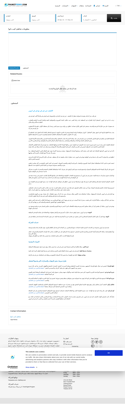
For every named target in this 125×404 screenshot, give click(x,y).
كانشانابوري (11, 348)
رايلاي (55, 343)
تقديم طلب (67, 342)
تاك (38, 341)
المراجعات (17, 371)
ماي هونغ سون (17, 355)
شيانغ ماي (47, 346)
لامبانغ (50, 353)
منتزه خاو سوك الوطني (39, 360)
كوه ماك (10, 353)
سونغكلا (35, 346)
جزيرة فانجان (33, 343)
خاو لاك (46, 343)
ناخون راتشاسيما (51, 360)
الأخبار (55, 369)
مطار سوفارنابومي (13, 360)
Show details (30, 400)
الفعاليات (50, 369)
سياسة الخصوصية (13, 374)
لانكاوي (10, 355)
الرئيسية (57, 6)
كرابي (17, 348)
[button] (112, 6)
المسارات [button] (65, 6)
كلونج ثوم (22, 348)
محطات (81, 6)
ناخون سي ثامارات (13, 362)
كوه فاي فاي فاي (19, 350)
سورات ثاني (29, 346)
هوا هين (27, 362)
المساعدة (88, 6)
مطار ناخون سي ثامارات (25, 360)
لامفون (55, 353)
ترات (41, 341)
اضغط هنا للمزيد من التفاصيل (36, 268)
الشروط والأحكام (50, 371)
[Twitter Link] (96, 342)
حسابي (97, 6)
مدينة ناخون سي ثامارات (25, 357)
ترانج (44, 341)
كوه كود (34, 350)
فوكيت (57, 346)
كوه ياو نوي (36, 353)
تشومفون (49, 341)
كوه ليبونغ (51, 350)
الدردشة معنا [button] (67, 344)
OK (109, 386)
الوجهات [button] (73, 6)
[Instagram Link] (100, 342)
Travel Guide (33, 371)
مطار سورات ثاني (45, 357)
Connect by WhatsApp (70, 351)
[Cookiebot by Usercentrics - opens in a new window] (12, 400)
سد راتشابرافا (21, 346)
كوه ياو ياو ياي (43, 353)
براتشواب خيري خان (30, 341)
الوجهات (16, 369)
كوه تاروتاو (39, 348)
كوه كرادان (28, 350)
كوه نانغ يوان (23, 353)
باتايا (18, 341)
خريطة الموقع (38, 374)
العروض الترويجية (42, 369)
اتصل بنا (45, 374)
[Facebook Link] (92, 342)
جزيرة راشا (17, 343)
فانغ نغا (52, 346)
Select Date (16, 81)
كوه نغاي (29, 353)
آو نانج (10, 341)
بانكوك (22, 341)
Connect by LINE (70, 355)
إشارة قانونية (41, 371)
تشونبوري (56, 341)
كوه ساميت (11, 350)
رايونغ (9, 346)
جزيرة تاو (10, 343)
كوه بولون (33, 348)
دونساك (51, 343)
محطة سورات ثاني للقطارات (29, 355)
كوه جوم (52, 348)
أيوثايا (14, 341)
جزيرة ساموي (25, 343)
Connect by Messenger (70, 347)
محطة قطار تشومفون (44, 355)
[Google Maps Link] (92, 346)
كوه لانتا (39, 350)
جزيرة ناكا (40, 343)
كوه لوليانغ (45, 350)
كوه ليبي (57, 350)
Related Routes (15, 68)
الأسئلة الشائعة (25, 371)
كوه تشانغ (46, 348)
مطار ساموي (36, 357)
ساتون (14, 346)
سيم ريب (40, 346)
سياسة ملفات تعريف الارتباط (26, 374)
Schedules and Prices (25, 369)
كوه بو (27, 348)
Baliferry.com (22, 380)
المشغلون (27, 68)
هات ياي (21, 362)
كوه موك (16, 353)
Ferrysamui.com (12, 380)
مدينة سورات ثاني (13, 357)
